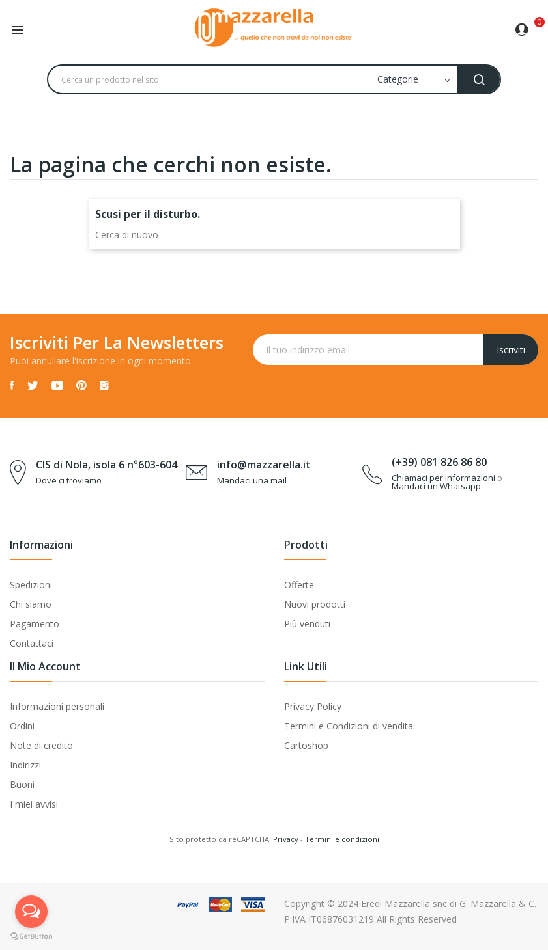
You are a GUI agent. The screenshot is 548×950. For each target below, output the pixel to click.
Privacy (285, 839)
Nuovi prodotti (314, 604)
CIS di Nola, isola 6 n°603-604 (106, 464)
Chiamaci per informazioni (443, 477)
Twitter (32, 385)
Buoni (22, 784)
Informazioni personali (57, 706)
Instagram (104, 385)
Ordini (22, 726)
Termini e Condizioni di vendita (348, 726)
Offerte (299, 584)
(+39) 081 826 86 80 (439, 462)
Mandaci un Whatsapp (436, 486)
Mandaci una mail (252, 480)
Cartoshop (306, 745)
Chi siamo (30, 604)
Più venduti (307, 624)
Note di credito (41, 745)
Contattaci (31, 643)
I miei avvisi (34, 804)
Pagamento (34, 624)
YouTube (57, 385)
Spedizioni (31, 584)
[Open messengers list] (31, 911)
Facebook (12, 385)
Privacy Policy (312, 706)
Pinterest (81, 385)
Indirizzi (25, 765)
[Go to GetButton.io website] (31, 936)
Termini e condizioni (342, 839)
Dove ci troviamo (69, 480)
